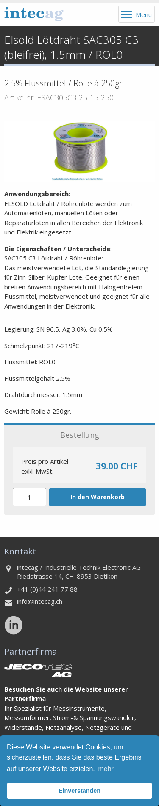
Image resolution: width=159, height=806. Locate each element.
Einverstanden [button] (79, 790)
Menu (144, 14)
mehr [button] (105, 768)
